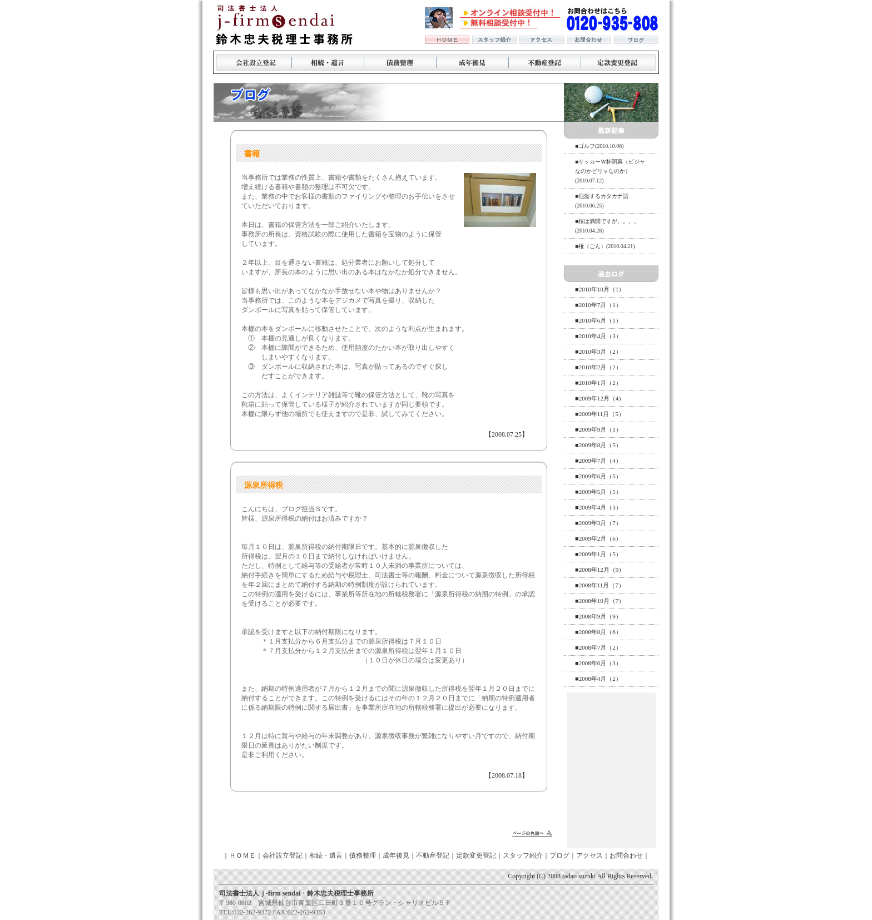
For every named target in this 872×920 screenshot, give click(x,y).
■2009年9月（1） (598, 429)
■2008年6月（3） (598, 663)
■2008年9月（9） (598, 616)
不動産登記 (432, 855)
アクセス (589, 855)
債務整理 (362, 855)
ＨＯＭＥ (242, 855)
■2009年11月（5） (600, 413)
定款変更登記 (476, 855)
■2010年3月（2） (598, 351)
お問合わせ (626, 855)
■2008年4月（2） (598, 678)
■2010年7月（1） (598, 304)
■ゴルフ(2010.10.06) (599, 146)
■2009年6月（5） (598, 476)
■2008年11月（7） (600, 585)
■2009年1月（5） (598, 554)
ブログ (559, 855)
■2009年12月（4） (600, 398)
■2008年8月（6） (598, 632)
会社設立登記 (282, 855)
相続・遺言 (326, 855)
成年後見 (396, 855)
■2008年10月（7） (600, 600)
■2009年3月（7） (598, 523)
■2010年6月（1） (598, 320)
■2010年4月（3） (598, 336)
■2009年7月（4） (598, 460)
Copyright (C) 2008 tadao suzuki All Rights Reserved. (580, 876)
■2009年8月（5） (598, 445)
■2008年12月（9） (600, 569)
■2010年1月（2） (598, 382)
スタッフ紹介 (523, 855)
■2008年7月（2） (598, 647)
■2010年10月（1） (600, 289)
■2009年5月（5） (598, 491)
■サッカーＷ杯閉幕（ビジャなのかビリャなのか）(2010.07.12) (610, 171)
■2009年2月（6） (598, 538)
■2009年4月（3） (598, 507)
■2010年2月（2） (598, 367)
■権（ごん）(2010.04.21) (605, 246)
